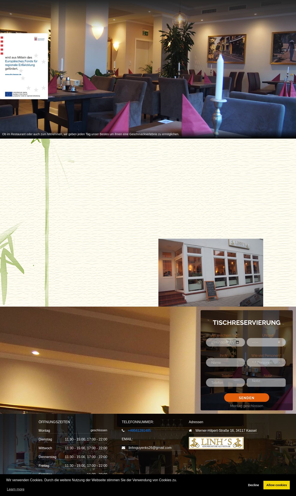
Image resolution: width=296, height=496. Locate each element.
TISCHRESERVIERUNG (160, 110)
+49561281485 (139, 430)
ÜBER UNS (151, 23)
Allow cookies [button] (276, 485)
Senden (246, 398)
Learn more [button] (15, 489)
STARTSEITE (96, 23)
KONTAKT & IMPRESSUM (183, 23)
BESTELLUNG (132, 110)
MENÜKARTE (124, 23)
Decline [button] (253, 485)
